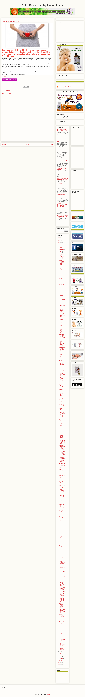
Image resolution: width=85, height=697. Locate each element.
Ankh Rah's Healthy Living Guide (42, 5)
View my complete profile (62, 87)
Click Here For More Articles (9, 79)
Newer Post (4, 144)
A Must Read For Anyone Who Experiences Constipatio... (62, 415)
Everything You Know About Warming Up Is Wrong (62, 386)
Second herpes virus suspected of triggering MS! (62, 195)
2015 (59, 664)
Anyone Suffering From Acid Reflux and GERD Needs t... (61, 263)
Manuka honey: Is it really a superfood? (62, 486)
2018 (59, 240)
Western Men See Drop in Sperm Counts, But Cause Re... (62, 293)
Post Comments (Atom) (30, 147)
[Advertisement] (27, 132)
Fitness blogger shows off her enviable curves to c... (62, 529)
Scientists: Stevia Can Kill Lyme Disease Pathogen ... (62, 395)
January (61, 660)
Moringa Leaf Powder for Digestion (61, 409)
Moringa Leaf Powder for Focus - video (61, 324)
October (61, 247)
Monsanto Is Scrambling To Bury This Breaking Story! (62, 179)
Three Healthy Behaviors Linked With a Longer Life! (62, 365)
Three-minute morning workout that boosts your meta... (62, 638)
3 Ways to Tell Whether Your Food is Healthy (62, 611)
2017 (59, 242)
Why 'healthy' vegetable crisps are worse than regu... (61, 599)
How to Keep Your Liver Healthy (61, 482)
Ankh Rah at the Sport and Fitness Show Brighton (62, 497)
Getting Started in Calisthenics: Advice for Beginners (62, 465)
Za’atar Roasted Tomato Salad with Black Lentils (62, 303)
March (60, 656)
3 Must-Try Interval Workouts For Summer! (61, 357)
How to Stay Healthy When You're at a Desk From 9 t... (62, 506)
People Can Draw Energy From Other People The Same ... (62, 441)
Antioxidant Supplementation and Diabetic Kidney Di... (62, 447)
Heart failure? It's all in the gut (62, 390)
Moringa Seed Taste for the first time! (62, 588)
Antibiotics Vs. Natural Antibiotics (62, 648)
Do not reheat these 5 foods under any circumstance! (62, 160)
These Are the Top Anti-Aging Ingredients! (62, 428)
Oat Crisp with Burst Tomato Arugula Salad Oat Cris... (62, 422)
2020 (59, 237)
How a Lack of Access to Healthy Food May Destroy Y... (62, 478)
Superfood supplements (62, 361)
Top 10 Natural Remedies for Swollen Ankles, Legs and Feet (62, 130)
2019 (59, 239)
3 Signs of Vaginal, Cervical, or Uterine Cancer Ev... (62, 309)
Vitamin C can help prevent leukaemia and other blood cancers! (62, 216)
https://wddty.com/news (6, 76)
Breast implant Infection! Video (62, 405)
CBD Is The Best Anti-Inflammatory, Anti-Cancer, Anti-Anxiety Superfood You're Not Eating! (62, 205)
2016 (59, 662)
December (61, 244)
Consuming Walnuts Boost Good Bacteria (62, 315)
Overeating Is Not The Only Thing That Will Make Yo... (61, 256)
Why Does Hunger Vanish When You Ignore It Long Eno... (62, 343)
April (60, 654)
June (60, 651)
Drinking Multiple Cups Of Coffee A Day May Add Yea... (61, 434)
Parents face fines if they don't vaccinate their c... (62, 459)
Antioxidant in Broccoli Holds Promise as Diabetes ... (62, 561)
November (61, 245)
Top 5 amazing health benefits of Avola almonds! (62, 593)
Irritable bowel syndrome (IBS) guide (62, 566)
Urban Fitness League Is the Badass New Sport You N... (62, 555)
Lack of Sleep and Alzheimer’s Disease (62, 644)
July (60, 252)
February (61, 658)
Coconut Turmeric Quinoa (61, 276)
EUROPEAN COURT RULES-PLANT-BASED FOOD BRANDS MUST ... (61, 581)
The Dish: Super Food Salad (62, 374)
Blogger (48, 694)
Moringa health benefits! (62, 502)
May (60, 653)
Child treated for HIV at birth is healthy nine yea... (62, 336)
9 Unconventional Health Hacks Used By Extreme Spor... (62, 270)
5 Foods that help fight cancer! (61, 370)
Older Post (50, 144)
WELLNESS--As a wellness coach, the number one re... (62, 624)
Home (27, 144)
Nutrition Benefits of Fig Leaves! (62, 575)
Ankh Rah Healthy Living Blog (64, 86)
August (60, 251)
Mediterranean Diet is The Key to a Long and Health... (62, 524)
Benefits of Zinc (61, 543)
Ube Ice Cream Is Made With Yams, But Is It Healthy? (62, 513)
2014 (59, 666)
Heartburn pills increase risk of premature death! (62, 571)
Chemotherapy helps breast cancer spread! (62, 518)
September (61, 249)
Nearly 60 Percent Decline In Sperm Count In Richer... (61, 330)
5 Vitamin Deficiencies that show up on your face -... (62, 535)
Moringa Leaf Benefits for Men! (62, 319)
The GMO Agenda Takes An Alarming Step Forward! (61, 380)
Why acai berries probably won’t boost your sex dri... (62, 631)
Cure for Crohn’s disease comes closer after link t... (61, 548)
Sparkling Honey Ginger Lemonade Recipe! (61, 281)
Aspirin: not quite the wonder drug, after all (61, 471)
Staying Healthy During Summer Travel (61, 605)
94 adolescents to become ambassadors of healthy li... (62, 453)
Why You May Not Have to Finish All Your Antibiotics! (62, 287)
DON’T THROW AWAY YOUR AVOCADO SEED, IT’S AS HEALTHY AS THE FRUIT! (62, 185)
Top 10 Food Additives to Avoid (62, 540)
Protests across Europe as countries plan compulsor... (62, 617)
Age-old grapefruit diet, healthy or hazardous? (62, 491)
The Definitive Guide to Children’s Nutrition (62, 401)
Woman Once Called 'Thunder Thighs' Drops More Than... (62, 350)
